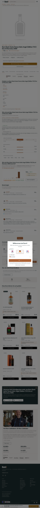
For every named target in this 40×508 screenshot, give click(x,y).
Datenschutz (23, 265)
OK (20, 261)
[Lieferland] (20, 257)
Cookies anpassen (18, 265)
